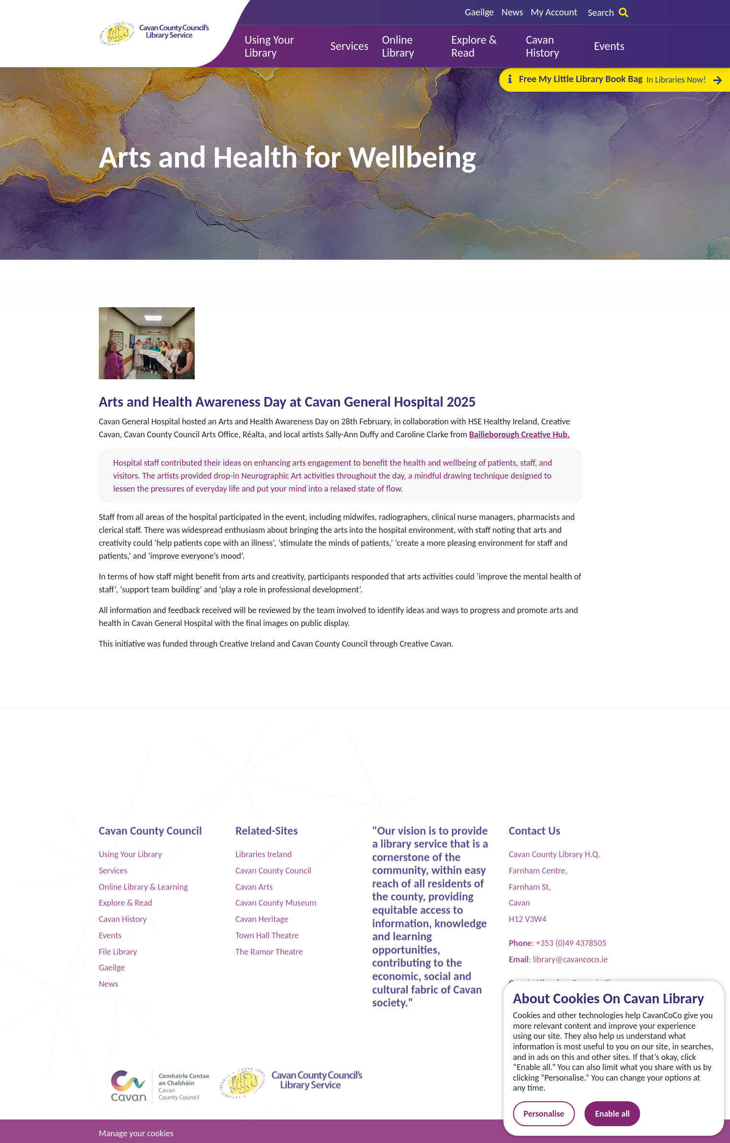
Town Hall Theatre (267, 1123)
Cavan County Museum (276, 1090)
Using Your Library (130, 1042)
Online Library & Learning (143, 1075)
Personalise (555, 1113)
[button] (281, 46)
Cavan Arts (254, 1075)
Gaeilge (479, 12)
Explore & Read (126, 1090)
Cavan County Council (273, 1058)
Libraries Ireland (263, 1042)
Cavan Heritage (261, 1107)
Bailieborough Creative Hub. (519, 434)
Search (608, 12)
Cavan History (123, 1107)
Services (113, 1058)
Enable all (624, 1113)
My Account (554, 12)
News (512, 12)
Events (110, 1123)
